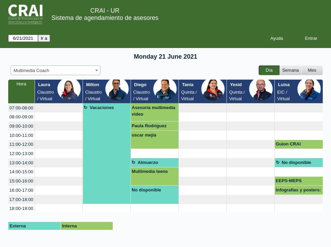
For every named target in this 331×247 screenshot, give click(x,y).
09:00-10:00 (21, 126)
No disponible (296, 162)
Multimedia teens (150, 171)
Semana (290, 70)
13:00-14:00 (21, 162)
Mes (312, 70)
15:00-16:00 (21, 181)
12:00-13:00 (21, 153)
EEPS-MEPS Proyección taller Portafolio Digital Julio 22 (294, 182)
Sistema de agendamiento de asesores (104, 17)
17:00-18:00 (21, 199)
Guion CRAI (288, 143)
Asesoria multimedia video (153, 111)
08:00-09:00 (21, 116)
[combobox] (55, 70)
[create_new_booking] (59, 108)
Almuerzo (148, 162)
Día (269, 70)
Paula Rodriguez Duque (149, 127)
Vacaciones (102, 107)
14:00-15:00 (21, 171)
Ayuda (276, 38)
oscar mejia (144, 135)
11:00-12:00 (21, 144)
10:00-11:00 (21, 135)
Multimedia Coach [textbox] (31, 70)
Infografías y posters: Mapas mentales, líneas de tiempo (298, 191)
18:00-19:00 (21, 208)
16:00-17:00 (21, 190)
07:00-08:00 (21, 107)
